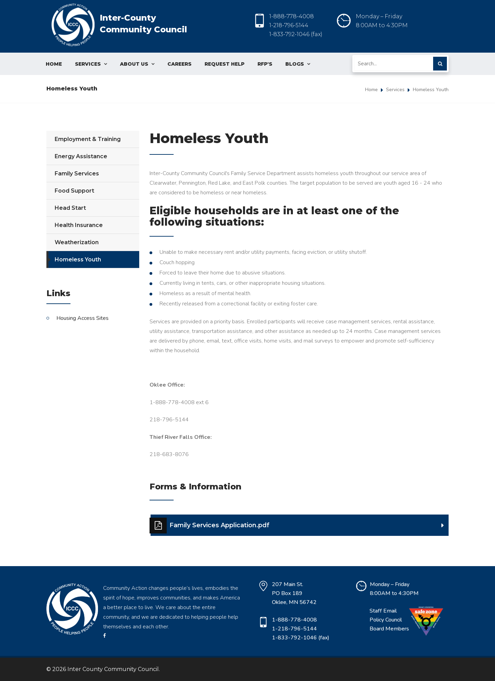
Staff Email (383, 611)
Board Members (389, 629)
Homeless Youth (431, 89)
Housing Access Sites (82, 318)
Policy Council (386, 620)
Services (91, 64)
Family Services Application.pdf (210, 525)
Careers (179, 64)
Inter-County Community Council (119, 26)
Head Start (70, 208)
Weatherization (77, 242)
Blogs (297, 64)
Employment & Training (88, 139)
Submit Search (440, 63)
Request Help (224, 64)
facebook (104, 635)
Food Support (74, 190)
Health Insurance (79, 225)
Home (54, 64)
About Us (137, 64)
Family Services (77, 173)
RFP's (264, 64)
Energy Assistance (81, 156)
